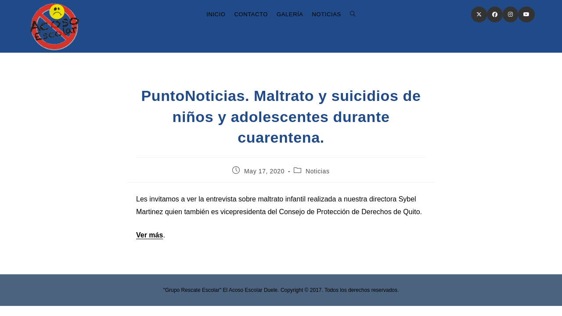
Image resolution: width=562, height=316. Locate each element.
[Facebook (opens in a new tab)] (495, 14)
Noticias (318, 171)
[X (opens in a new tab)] (479, 14)
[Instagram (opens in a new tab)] (510, 14)
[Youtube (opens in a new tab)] (526, 14)
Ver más (149, 235)
